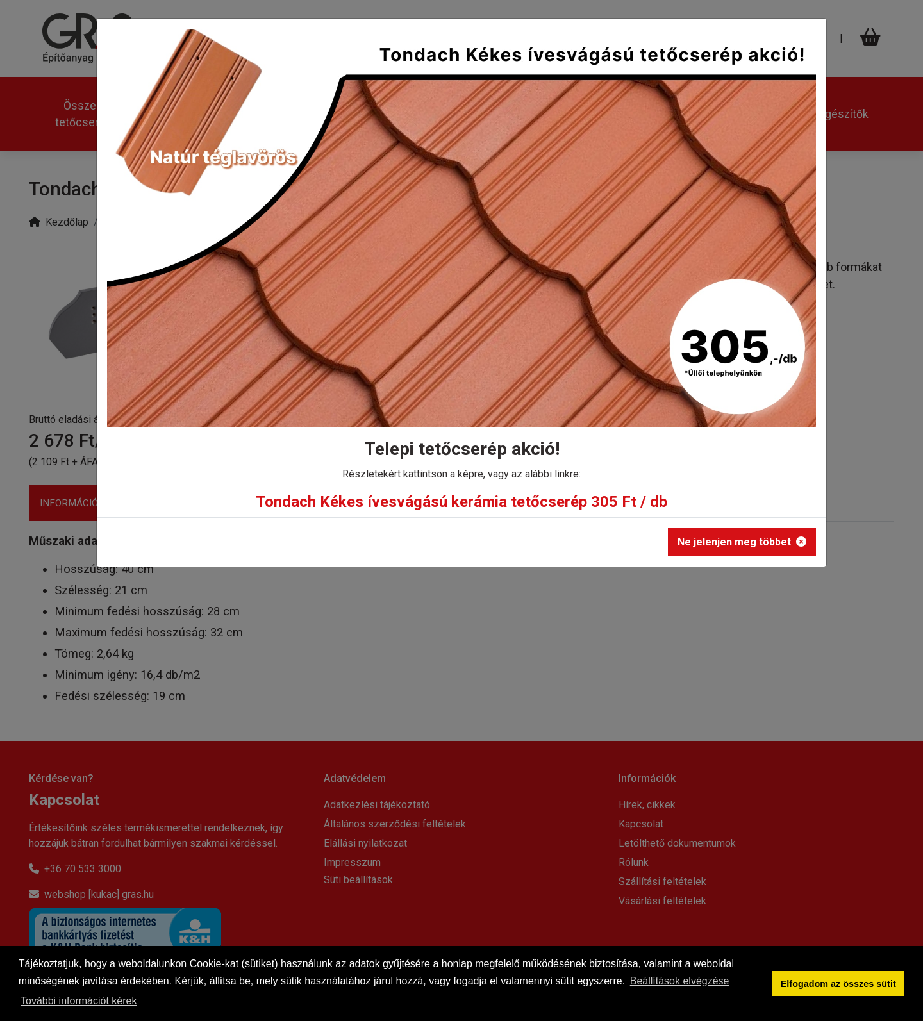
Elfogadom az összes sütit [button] (838, 984)
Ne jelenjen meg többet (742, 542)
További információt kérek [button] (79, 1000)
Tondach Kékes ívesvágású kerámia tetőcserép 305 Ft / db (461, 502)
